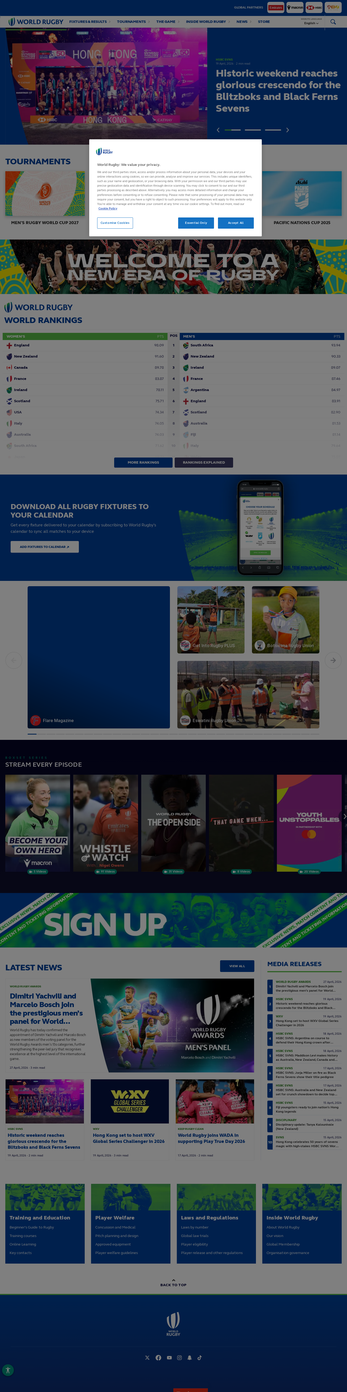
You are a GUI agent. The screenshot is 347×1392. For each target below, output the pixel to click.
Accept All (236, 223)
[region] (175, 187)
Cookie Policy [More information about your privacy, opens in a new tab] (107, 208)
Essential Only (196, 223)
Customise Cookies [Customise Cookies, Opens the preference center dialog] (115, 223)
